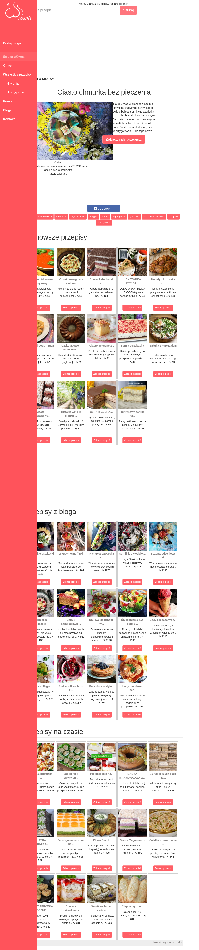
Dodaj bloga (12, 43)
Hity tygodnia (13, 92)
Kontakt (9, 119)
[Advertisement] (118, 46)
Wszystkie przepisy (17, 74)
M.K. (194, 942)
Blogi (7, 110)
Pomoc (8, 101)
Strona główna (13, 56)
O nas (7, 65)
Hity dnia (11, 83)
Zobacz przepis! (54, 307)
